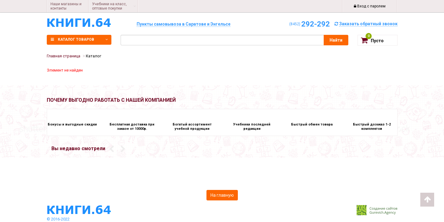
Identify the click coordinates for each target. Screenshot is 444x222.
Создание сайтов (384, 208)
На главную (222, 195)
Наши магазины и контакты (66, 6)
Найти (336, 40)
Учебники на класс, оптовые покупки (109, 6)
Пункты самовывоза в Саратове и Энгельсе (183, 24)
